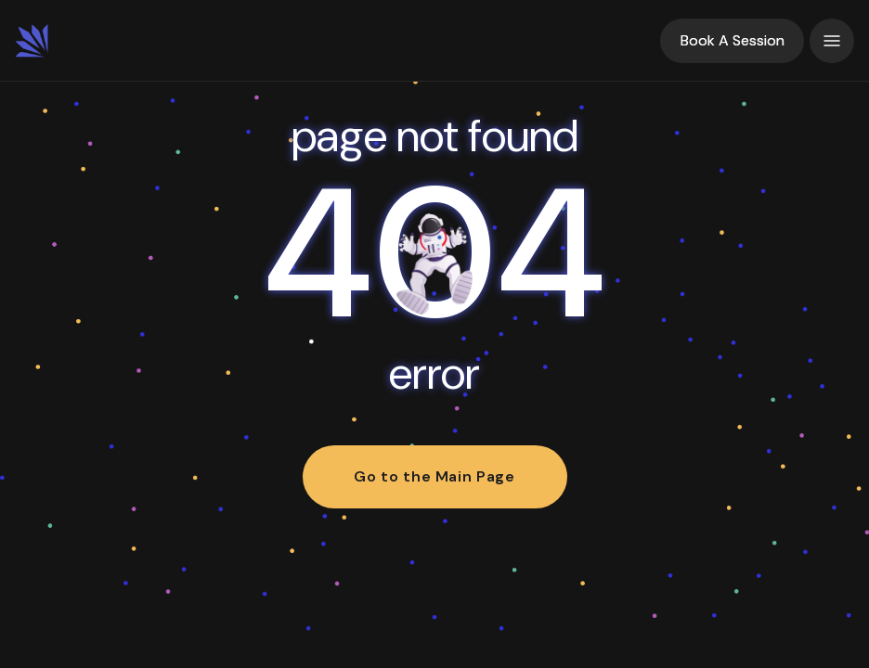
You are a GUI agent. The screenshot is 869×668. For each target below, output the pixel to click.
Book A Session (733, 40)
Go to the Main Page (434, 476)
